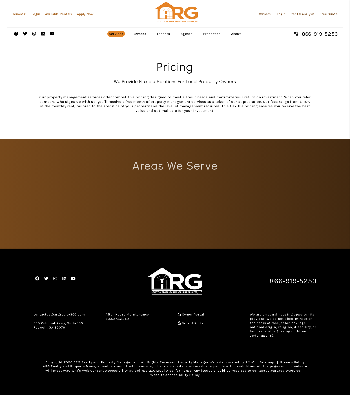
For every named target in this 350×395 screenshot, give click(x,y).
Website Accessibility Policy (175, 375)
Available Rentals (58, 14)
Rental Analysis (303, 14)
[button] (16, 34)
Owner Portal (191, 314)
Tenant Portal (191, 323)
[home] (176, 12)
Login (35, 14)
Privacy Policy (292, 362)
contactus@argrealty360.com (59, 314)
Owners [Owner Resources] (140, 34)
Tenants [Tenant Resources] (163, 34)
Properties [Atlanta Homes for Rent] (212, 34)
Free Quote (329, 14)
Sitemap (267, 362)
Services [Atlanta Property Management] (116, 34)
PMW (249, 362)
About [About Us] (236, 34)
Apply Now (85, 14)
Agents (187, 34)
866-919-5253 (320, 34)
